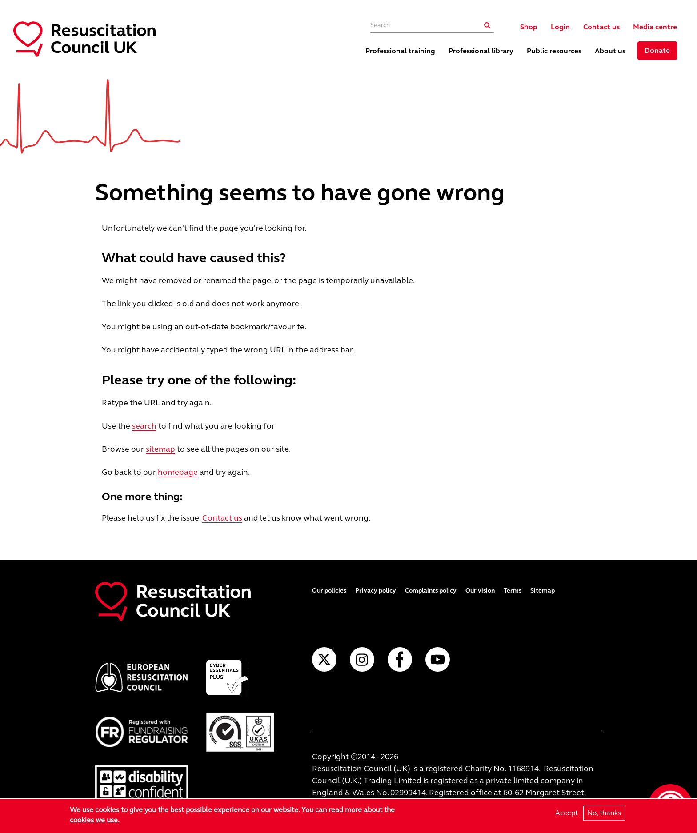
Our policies (329, 590)
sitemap (160, 449)
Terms (512, 590)
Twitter (324, 659)
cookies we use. (95, 820)
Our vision (480, 590)
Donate (657, 50)
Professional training (400, 51)
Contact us (601, 27)
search (144, 426)
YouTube (437, 659)
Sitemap (542, 590)
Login (560, 27)
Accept (566, 813)
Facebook (400, 659)
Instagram (362, 659)
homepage (178, 472)
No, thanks (604, 813)
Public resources (554, 51)
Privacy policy (375, 590)
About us (610, 51)
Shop (528, 27)
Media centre (655, 27)
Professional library (481, 51)
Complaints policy (431, 590)
